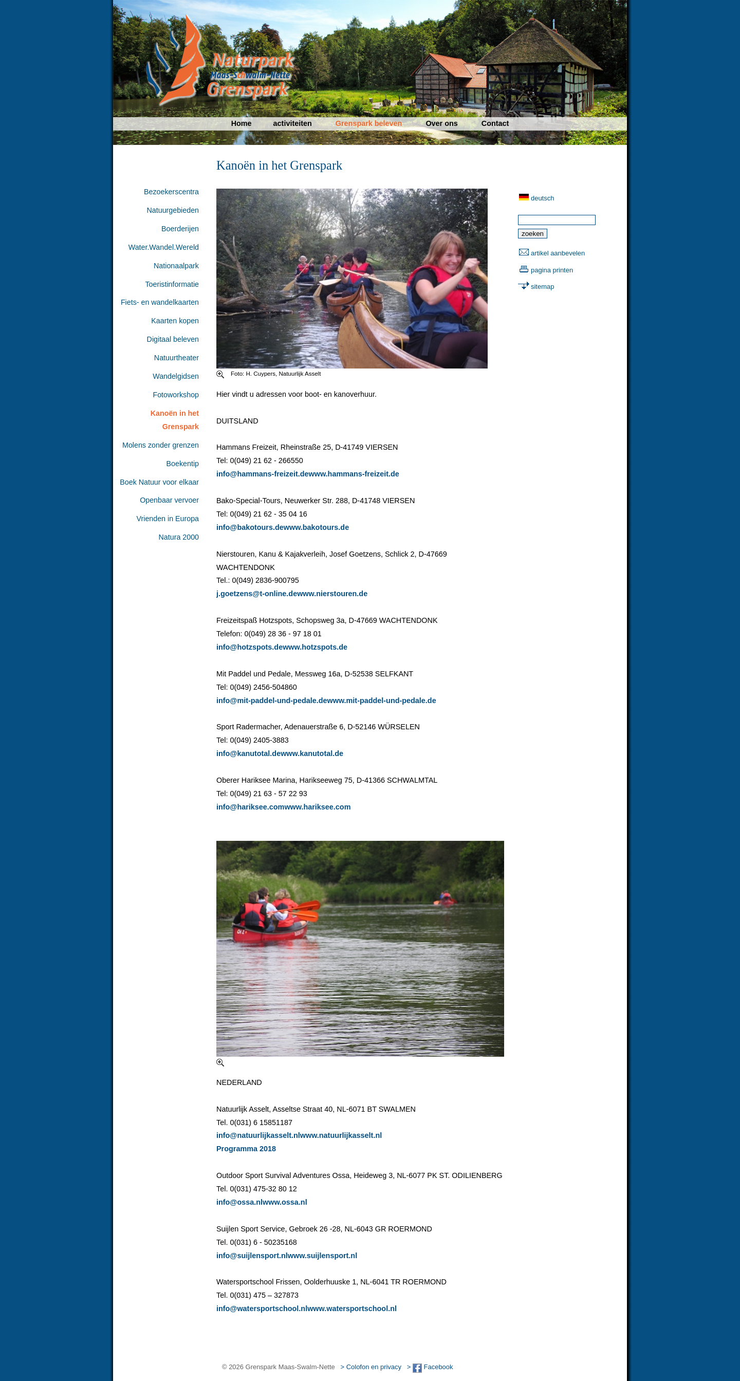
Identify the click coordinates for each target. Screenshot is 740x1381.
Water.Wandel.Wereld (163, 247)
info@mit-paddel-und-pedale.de (271, 700)
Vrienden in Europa (168, 518)
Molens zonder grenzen (160, 445)
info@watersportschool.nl (261, 1308)
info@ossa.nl (239, 1202)
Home (241, 123)
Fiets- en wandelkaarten (160, 302)
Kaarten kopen (175, 321)
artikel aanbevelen (558, 253)
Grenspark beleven (369, 123)
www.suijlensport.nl (322, 1255)
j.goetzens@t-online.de (256, 594)
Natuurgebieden (173, 210)
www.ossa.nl (285, 1202)
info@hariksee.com (250, 807)
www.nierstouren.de (332, 594)
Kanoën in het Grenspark (175, 420)
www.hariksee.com (317, 807)
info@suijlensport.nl (252, 1255)
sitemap (542, 286)
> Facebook (430, 1367)
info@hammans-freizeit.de (262, 474)
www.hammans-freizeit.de (354, 474)
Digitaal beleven (173, 339)
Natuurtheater (176, 358)
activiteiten (292, 123)
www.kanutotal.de (312, 753)
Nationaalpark (176, 266)
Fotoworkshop (176, 395)
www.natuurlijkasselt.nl (341, 1135)
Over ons (441, 123)
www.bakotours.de (316, 527)
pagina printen (552, 270)
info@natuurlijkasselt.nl (258, 1135)
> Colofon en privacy (371, 1367)
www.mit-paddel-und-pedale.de (381, 700)
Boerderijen (180, 229)
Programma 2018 (246, 1149)
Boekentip (182, 463)
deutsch (542, 198)
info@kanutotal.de (248, 753)
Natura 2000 (179, 537)
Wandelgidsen (176, 376)
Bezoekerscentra (171, 192)
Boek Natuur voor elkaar (159, 482)
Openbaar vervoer (169, 500)
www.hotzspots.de (315, 647)
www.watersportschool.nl (352, 1308)
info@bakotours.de (250, 527)
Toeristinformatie (172, 284)
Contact (495, 123)
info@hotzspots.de (249, 647)
